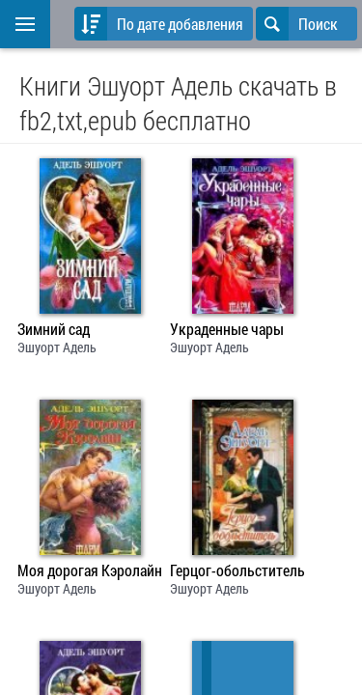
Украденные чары (227, 329)
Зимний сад (53, 329)
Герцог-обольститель (237, 570)
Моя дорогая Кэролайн (89, 570)
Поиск (297, 24)
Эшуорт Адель (57, 347)
